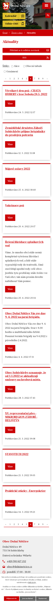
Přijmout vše (12, 598)
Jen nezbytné (27, 598)
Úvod (5, 32)
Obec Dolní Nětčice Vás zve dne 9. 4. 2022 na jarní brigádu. (25, 315)
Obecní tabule (34, 66)
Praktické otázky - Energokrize (25, 491)
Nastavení (43, 598)
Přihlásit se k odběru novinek (29, 50)
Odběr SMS (11, 23)
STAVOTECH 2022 (16, 454)
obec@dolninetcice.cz (19, 566)
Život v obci (16, 32)
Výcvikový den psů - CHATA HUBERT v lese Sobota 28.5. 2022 (26, 92)
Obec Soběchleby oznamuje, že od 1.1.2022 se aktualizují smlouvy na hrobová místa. (25, 376)
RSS (35, 57)
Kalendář (10, 16)
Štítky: (6, 66)
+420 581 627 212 (16, 561)
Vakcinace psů (14, 205)
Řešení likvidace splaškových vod (24, 243)
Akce (17, 66)
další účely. (32, 582)
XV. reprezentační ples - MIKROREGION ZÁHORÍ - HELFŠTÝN (21, 417)
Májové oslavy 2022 (17, 169)
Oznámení (12, 71)
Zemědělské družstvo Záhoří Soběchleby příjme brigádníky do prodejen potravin (25, 131)
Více (10, 103)
